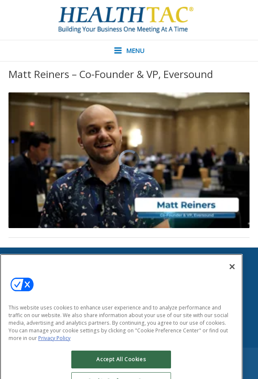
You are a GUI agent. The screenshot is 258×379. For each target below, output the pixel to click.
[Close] (232, 280)
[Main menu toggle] (129, 50)
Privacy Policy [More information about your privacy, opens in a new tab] (54, 352)
